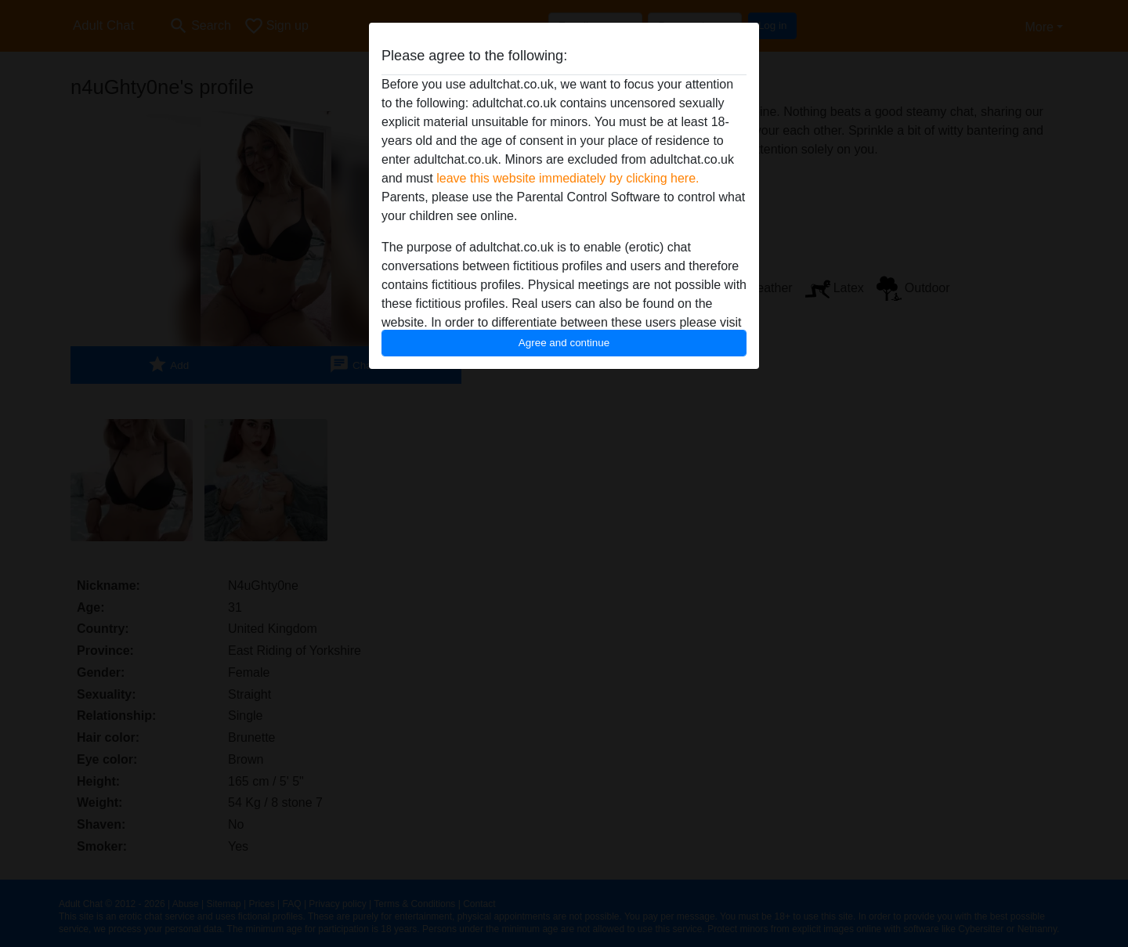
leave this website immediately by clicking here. (567, 178)
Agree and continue (564, 343)
